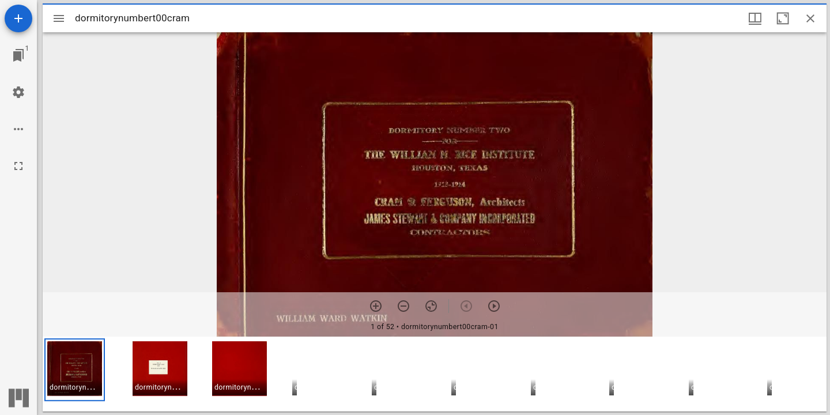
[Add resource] (18, 18)
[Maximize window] (783, 18)
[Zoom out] (403, 306)
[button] (74, 369)
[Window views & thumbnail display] (755, 18)
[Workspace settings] (18, 92)
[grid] (435, 374)
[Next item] (494, 306)
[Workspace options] (18, 129)
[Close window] (810, 18)
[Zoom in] (376, 306)
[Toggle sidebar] (59, 18)
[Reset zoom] (431, 306)
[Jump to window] (18, 55)
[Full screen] (18, 166)
